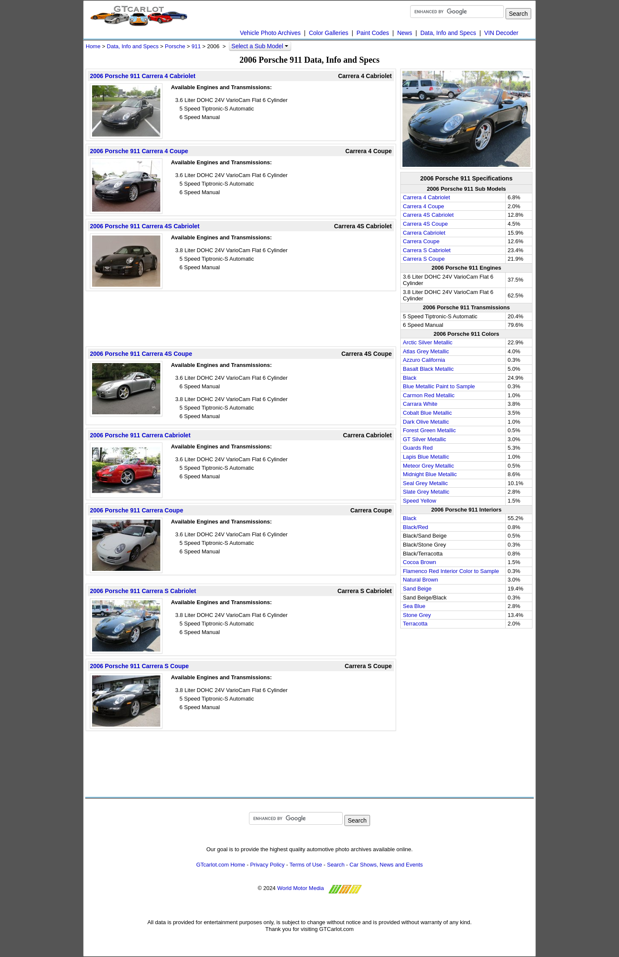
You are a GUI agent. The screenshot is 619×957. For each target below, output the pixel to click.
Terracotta (415, 623)
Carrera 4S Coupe (425, 224)
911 (196, 46)
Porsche (175, 46)
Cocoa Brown (419, 562)
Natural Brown (420, 579)
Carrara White (420, 404)
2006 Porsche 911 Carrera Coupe (136, 510)
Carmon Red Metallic (428, 395)
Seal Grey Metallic (425, 483)
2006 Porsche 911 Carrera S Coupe (139, 666)
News (404, 32)
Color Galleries (328, 32)
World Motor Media (300, 888)
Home (93, 46)
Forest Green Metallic (429, 430)
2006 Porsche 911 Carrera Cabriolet (140, 435)
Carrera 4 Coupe (423, 206)
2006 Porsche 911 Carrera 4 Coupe (139, 151)
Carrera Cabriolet (424, 233)
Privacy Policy (267, 864)
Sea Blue (414, 606)
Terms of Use (305, 864)
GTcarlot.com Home (220, 864)
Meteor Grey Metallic (428, 466)
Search (335, 864)
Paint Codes (372, 32)
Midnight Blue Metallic (430, 474)
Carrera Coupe (421, 241)
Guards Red (418, 448)
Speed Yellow (419, 500)
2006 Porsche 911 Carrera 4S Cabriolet (145, 226)
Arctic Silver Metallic (427, 342)
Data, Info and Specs (448, 32)
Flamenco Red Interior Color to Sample (451, 571)
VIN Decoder (501, 32)
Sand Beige (417, 588)
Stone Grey (417, 615)
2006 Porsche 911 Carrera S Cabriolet (143, 591)
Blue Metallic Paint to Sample (439, 386)
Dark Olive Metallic (426, 422)
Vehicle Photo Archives (270, 32)
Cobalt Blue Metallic (427, 413)
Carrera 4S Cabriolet (428, 215)
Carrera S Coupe (424, 259)
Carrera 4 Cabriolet (426, 197)
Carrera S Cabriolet (427, 250)
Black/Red (415, 527)
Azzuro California (424, 360)
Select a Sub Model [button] (259, 46)
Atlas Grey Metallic (426, 351)
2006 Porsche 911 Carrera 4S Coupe (141, 353)
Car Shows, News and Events (386, 864)
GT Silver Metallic (424, 439)
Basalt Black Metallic (428, 369)
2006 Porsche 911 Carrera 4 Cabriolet (142, 76)
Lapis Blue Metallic (426, 457)
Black (410, 378)
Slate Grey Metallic (426, 492)
